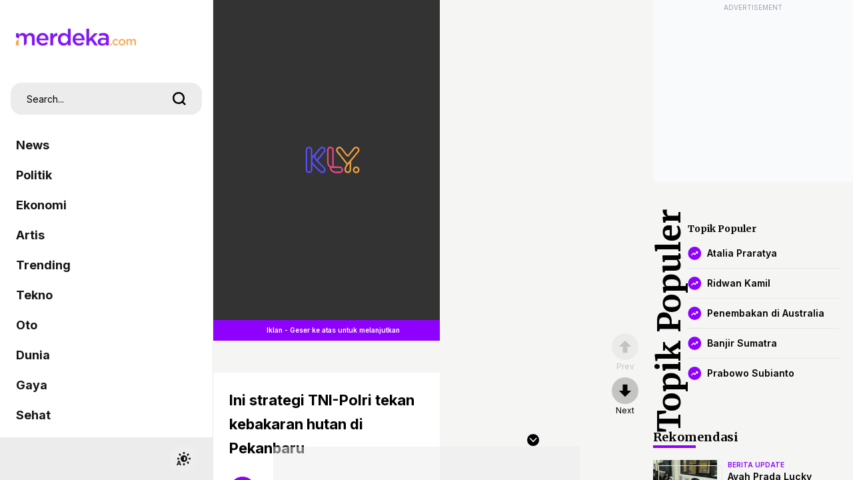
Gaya (31, 385)
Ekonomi (41, 205)
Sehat (33, 415)
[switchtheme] (183, 458)
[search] (179, 99)
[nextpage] (625, 396)
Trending (43, 265)
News (32, 145)
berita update (756, 465)
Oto (26, 325)
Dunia (33, 355)
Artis (30, 235)
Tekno (34, 295)
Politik (34, 175)
